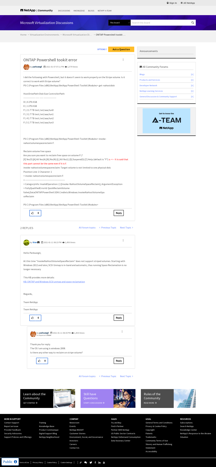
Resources (185, 419)
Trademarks (151, 437)
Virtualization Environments (44, 34)
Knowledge (79, 10)
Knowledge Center (188, 429)
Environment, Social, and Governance (86, 437)
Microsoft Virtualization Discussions (78, 34)
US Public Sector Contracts (123, 433)
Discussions (64, 10)
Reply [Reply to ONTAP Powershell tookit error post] (119, 212)
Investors (74, 440)
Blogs (91, 10)
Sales (114, 419)
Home (23, 34)
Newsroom (74, 422)
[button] (123, 59)
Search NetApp (187, 426)
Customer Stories (78, 433)
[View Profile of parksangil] (37, 66)
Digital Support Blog (48, 433)
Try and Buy (116, 422)
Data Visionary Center (120, 440)
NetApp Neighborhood (49, 437)
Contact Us (74, 447)
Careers (73, 444)
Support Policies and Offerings (18, 437)
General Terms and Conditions (159, 422)
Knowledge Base (46, 426)
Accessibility (151, 451)
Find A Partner (117, 426)
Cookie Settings (66, 462)
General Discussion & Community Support (158, 96)
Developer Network (148, 85)
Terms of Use (24, 462)
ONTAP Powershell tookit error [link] (111, 34)
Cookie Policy (52, 462)
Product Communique (48, 429)
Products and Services (150, 80)
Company (74, 419)
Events (73, 426)
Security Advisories (13, 433)
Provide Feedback (12, 429)
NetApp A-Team (104, 10)
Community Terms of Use (157, 440)
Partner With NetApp (120, 429)
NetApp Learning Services (151, 91)
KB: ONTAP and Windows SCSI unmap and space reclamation (54, 281)
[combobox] (163, 23)
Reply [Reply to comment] (119, 317)
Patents (149, 433)
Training (42, 422)
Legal (148, 419)
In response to (44, 335)
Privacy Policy (38, 462)
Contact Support (11, 422)
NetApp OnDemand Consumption (126, 437)
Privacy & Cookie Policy (156, 426)
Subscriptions (186, 422)
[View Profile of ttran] (35, 242)
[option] (166, 120)
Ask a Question (121, 49)
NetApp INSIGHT (77, 429)
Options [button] (101, 49)
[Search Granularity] (119, 23)
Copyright (150, 429)
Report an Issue (11, 426)
